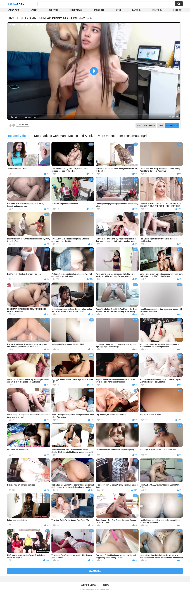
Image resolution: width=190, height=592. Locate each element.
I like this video (10, 125)
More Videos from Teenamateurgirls (123, 136)
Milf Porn (157, 10)
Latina (16, 4)
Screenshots (149, 125)
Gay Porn (136, 10)
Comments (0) (172, 125)
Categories (99, 10)
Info (139, 125)
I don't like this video (13, 125)
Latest (34, 10)
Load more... (95, 571)
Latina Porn (14, 10)
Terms (106, 585)
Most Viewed (76, 10)
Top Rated (53, 10)
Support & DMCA (88, 585)
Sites (118, 10)
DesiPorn (177, 10)
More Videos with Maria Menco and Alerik (63, 136)
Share (160, 125)
